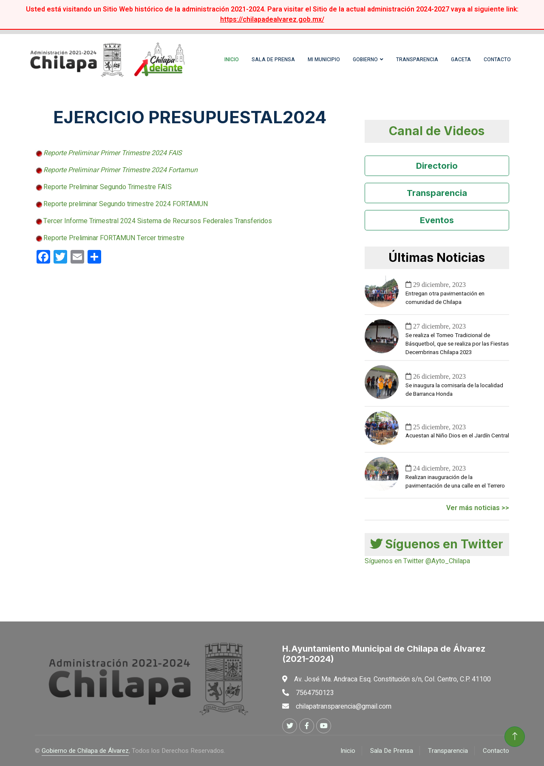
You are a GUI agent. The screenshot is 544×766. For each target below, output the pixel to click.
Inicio (231, 59)
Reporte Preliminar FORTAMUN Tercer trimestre (113, 238)
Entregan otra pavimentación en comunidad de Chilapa (444, 297)
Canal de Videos (436, 131)
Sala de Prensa (273, 59)
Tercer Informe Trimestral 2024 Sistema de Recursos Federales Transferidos (157, 221)
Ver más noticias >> (477, 508)
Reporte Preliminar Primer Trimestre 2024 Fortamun (120, 170)
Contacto (497, 59)
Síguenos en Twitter (436, 544)
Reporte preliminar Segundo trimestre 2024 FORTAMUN (125, 204)
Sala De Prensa (391, 750)
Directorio (437, 166)
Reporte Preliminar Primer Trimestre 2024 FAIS (112, 153)
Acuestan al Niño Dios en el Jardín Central (457, 435)
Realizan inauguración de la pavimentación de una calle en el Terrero (455, 481)
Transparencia (417, 59)
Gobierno (365, 59)
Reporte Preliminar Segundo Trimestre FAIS (107, 187)
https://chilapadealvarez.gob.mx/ (272, 19)
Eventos (437, 220)
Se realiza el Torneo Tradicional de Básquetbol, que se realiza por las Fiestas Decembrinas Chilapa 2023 (457, 344)
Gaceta (461, 59)
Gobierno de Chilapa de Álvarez (85, 750)
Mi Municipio (324, 59)
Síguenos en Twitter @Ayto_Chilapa (417, 561)
